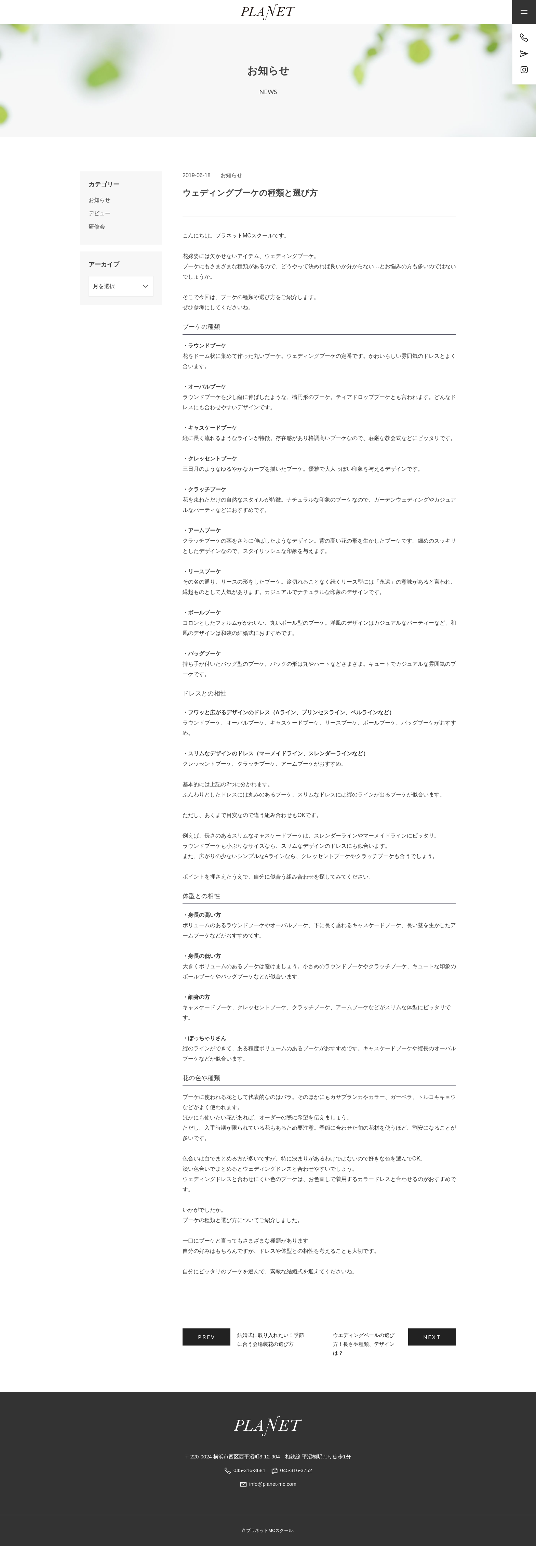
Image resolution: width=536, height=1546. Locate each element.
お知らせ (231, 175)
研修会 (97, 227)
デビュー (99, 213)
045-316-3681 (249, 1470)
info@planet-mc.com (268, 1484)
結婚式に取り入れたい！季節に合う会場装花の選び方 (270, 1339)
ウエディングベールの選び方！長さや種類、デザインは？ (363, 1344)
